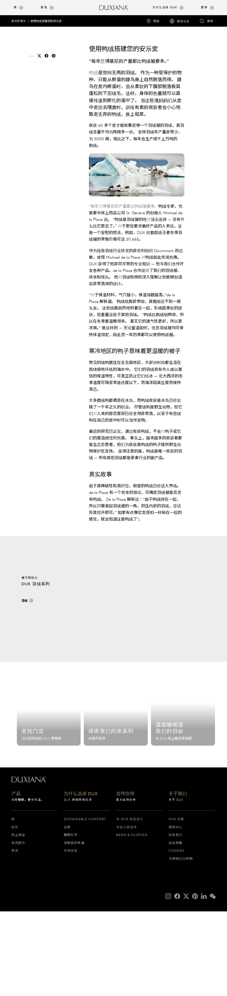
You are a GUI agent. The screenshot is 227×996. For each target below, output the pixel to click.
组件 (14, 912)
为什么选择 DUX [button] (164, 7)
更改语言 (183, 21)
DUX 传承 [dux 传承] (176, 904)
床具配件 (18, 927)
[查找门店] (49, 796)
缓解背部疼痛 (74, 927)
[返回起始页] (113, 7)
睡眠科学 (70, 920)
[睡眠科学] (183, 796)
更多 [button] (204, 7)
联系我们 (175, 920)
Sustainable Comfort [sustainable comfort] (85, 904)
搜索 (210, 21)
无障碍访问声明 (181, 943)
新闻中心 (175, 912)
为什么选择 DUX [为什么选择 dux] (80, 878)
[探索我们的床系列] (116, 796)
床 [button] (15, 7)
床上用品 (18, 920)
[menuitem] (25, 7)
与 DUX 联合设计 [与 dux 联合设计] (129, 904)
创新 (67, 912)
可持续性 (70, 935)
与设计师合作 (126, 912)
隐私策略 (175, 927)
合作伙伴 (125, 878)
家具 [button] (44, 7)
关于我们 (178, 878)
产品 (16, 878)
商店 (156, 21)
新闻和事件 (18, 21)
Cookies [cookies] (177, 935)
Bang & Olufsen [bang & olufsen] (131, 920)
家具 (14, 935)
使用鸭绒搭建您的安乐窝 (46, 21)
